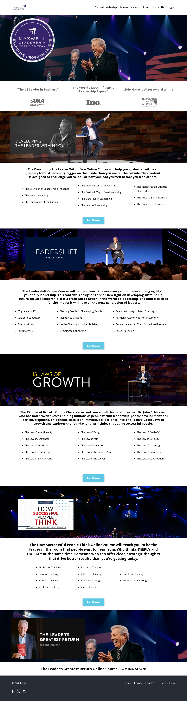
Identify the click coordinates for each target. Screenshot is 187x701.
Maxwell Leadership (106, 7)
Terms (127, 683)
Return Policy (168, 683)
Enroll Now (93, 220)
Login (171, 7)
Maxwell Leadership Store (134, 7)
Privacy (138, 683)
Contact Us (158, 7)
